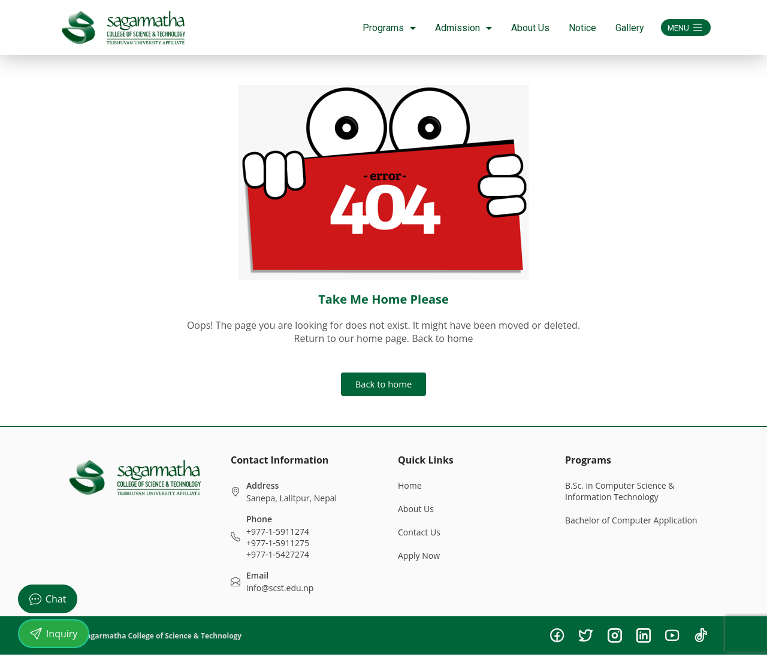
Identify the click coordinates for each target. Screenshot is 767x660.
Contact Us (419, 537)
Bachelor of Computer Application (631, 525)
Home (410, 490)
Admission (452, 28)
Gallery (619, 28)
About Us (519, 28)
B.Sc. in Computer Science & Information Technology (620, 496)
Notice (571, 28)
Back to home (383, 386)
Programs (378, 28)
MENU (680, 27)
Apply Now (419, 561)
